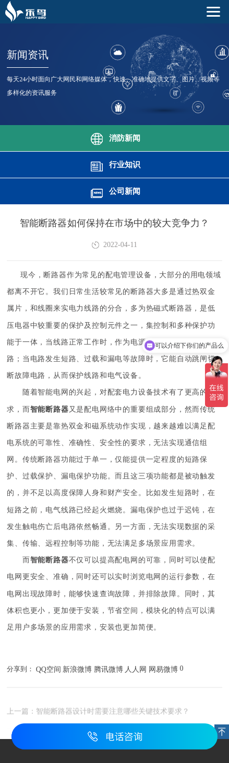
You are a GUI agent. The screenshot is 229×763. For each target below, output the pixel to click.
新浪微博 (77, 669)
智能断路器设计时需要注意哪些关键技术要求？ (112, 713)
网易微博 (163, 669)
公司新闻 (114, 190)
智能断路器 (49, 409)
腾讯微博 (108, 669)
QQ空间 (48, 669)
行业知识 (114, 163)
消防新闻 (114, 137)
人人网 (136, 669)
